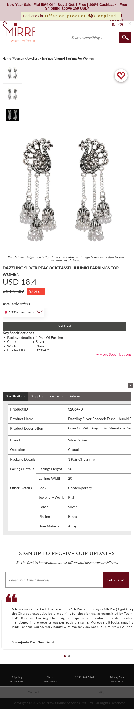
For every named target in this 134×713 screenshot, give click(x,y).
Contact (33, 692)
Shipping (37, 396)
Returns (74, 396)
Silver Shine (77, 440)
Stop (131, 662)
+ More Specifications (113, 354)
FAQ (100, 692)
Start (127, 662)
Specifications (15, 396)
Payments (56, 396)
